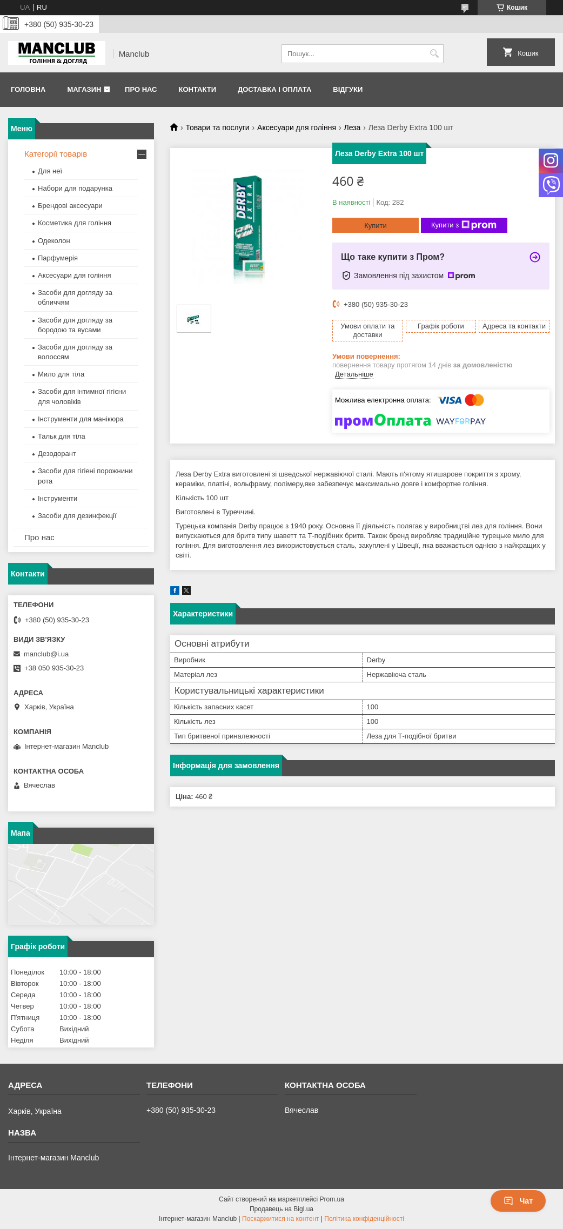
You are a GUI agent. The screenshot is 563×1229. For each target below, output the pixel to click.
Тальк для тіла (61, 436)
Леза (352, 127)
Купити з (464, 225)
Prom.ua (332, 1199)
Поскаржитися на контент (280, 1219)
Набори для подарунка (75, 188)
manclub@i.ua (46, 654)
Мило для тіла (61, 374)
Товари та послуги (217, 127)
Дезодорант (57, 453)
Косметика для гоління (74, 223)
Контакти (197, 89)
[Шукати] (434, 53)
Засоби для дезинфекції (77, 516)
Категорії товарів (55, 153)
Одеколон (54, 241)
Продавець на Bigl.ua (281, 1209)
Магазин (84, 89)
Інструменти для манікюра (81, 419)
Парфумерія (58, 258)
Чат (518, 1201)
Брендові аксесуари (70, 206)
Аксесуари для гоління (296, 127)
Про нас (141, 89)
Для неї (50, 171)
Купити (375, 225)
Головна (28, 89)
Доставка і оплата (274, 89)
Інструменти (57, 498)
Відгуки (348, 89)
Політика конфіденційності (364, 1219)
